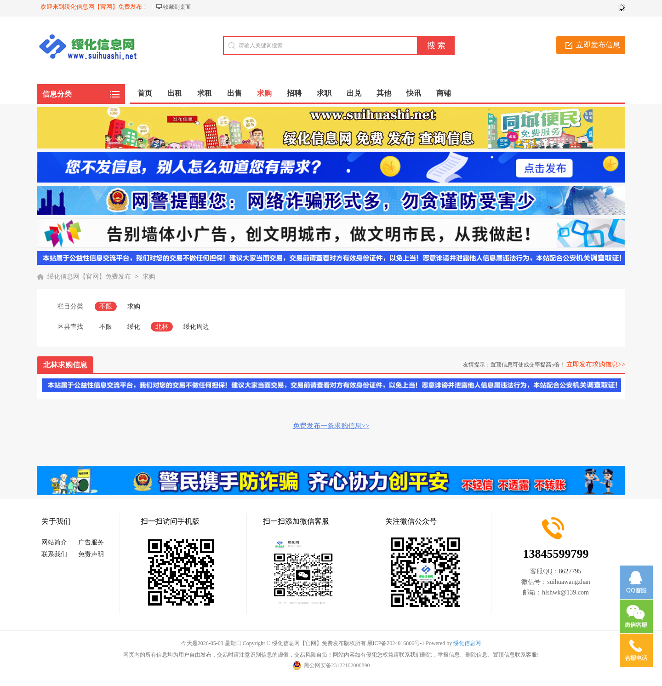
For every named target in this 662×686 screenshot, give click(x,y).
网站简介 (54, 542)
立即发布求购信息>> (595, 364)
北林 (161, 326)
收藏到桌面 (177, 7)
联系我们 (54, 554)
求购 (149, 276)
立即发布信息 (598, 45)
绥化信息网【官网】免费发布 (89, 276)
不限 (105, 306)
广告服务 (91, 542)
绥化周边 (196, 326)
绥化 (133, 326)
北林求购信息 (65, 365)
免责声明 (91, 554)
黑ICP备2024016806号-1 (396, 643)
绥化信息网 (467, 643)
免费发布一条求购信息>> (331, 425)
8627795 (570, 571)
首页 (144, 93)
